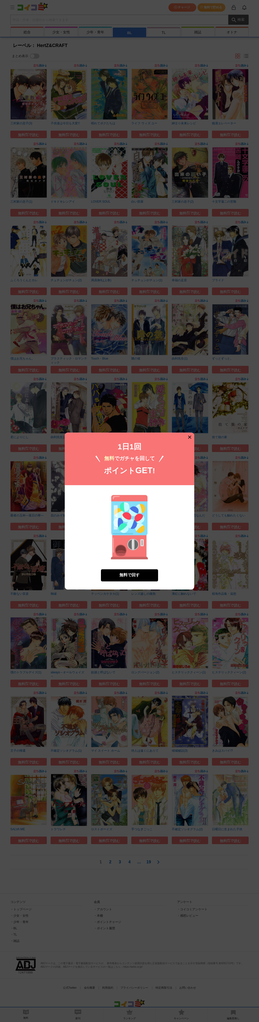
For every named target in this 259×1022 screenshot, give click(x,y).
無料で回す (129, 568)
